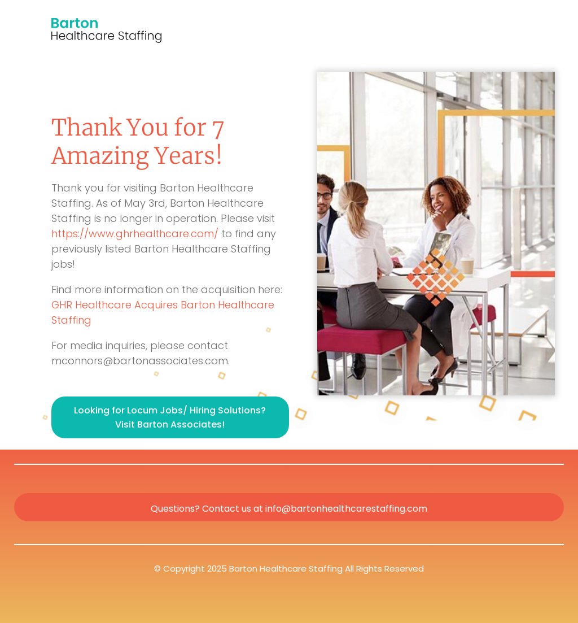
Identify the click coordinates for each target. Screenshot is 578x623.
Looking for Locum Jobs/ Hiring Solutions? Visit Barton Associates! (170, 417)
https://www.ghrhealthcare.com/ (134, 233)
